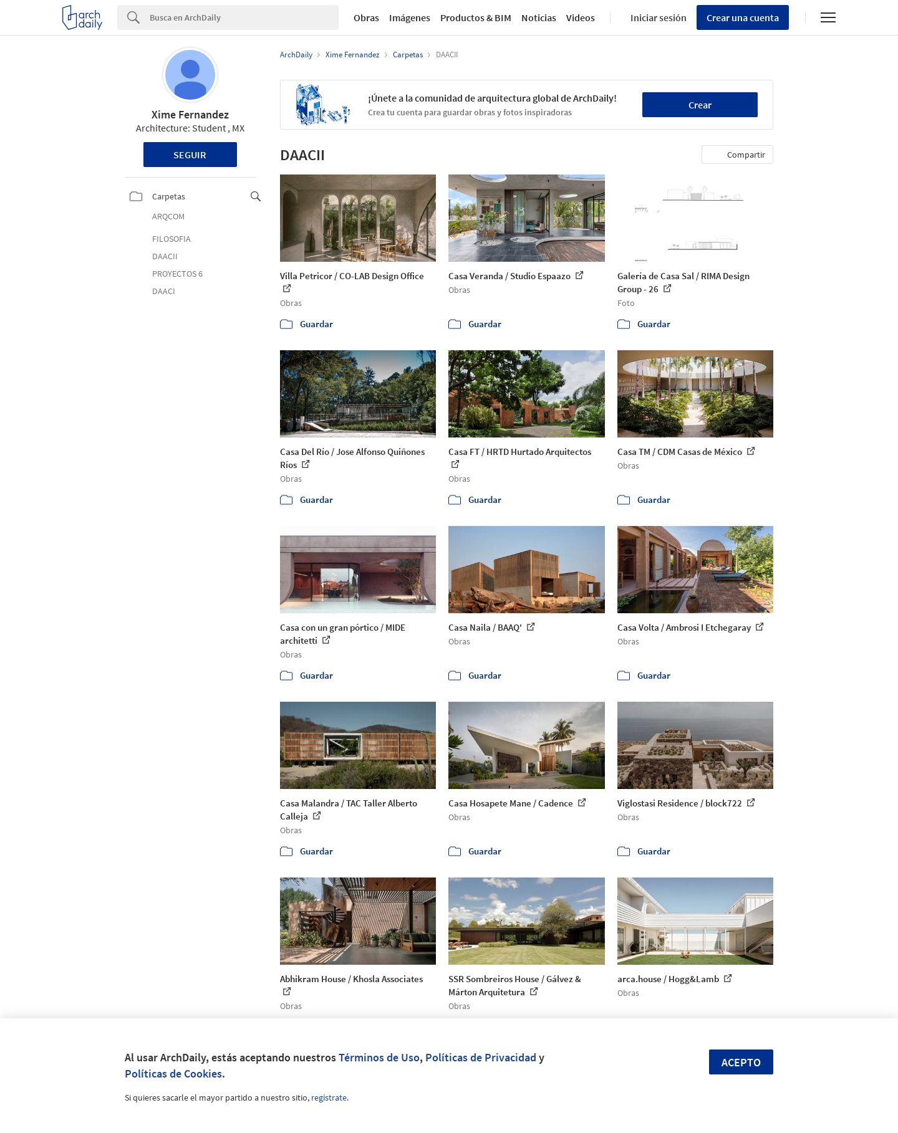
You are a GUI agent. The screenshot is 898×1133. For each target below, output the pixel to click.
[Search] (244, 17)
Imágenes (409, 17)
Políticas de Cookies (173, 1073)
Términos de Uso (379, 1057)
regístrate (329, 1097)
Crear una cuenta (743, 17)
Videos (580, 17)
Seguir (189, 154)
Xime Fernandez (190, 114)
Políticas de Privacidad (480, 1057)
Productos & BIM (475, 17)
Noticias (538, 17)
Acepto (741, 1062)
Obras (366, 17)
